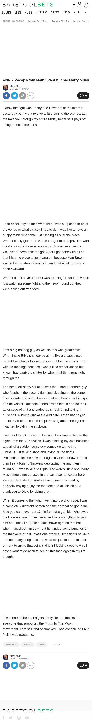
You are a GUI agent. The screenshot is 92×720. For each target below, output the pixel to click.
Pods (28, 12)
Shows (55, 12)
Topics (66, 12)
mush (42, 645)
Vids (18, 12)
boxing (28, 645)
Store (77, 12)
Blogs (6, 12)
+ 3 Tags (56, 645)
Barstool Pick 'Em (60, 21)
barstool (11, 645)
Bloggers (41, 12)
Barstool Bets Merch (38, 21)
